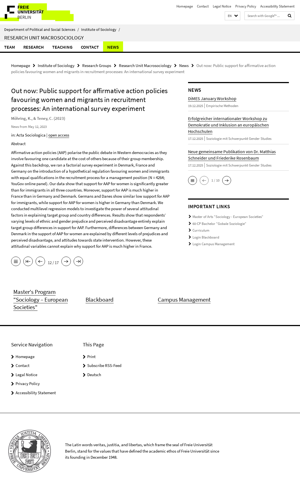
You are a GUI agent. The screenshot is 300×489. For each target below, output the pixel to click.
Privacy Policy (245, 6)
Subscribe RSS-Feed (104, 365)
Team (9, 47)
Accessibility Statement (277, 6)
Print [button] (91, 356)
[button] (232, 16)
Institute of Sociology (100, 29)
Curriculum (200, 230)
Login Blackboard (205, 237)
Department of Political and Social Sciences (41, 29)
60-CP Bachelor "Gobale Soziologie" (219, 223)
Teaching (62, 47)
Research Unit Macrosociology (44, 37)
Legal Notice (222, 6)
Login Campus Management (213, 244)
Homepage (184, 6)
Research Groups (96, 65)
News (113, 47)
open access (58, 135)
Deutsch (94, 374)
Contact (203, 6)
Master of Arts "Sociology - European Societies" (227, 216)
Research (33, 47)
